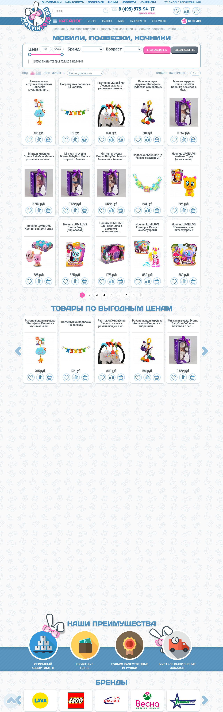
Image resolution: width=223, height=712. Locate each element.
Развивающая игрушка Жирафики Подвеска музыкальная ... (39, 85)
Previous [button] (18, 351)
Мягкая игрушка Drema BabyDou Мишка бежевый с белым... (111, 156)
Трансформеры (138, 21)
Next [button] (205, 351)
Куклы (121, 21)
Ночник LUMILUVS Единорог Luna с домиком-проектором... (111, 227)
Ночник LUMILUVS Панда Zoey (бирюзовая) (75, 227)
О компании (51, 2)
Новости (129, 2)
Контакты (148, 2)
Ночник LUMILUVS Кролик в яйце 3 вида (39, 227)
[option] (40, 349)
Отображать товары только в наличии (58, 61)
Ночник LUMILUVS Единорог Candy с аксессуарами (148, 227)
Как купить (74, 2)
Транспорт (106, 21)
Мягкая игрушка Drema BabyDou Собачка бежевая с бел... (184, 85)
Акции (112, 2)
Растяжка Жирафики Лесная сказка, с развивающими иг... (111, 85)
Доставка (96, 2)
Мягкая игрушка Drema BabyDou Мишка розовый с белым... (39, 156)
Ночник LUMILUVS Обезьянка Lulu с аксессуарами (184, 227)
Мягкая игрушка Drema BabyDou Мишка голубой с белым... (75, 156)
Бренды (91, 21)
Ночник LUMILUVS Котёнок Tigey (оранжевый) (184, 156)
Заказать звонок (147, 13)
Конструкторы (159, 21)
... (119, 295)
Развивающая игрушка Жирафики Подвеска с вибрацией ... (148, 85)
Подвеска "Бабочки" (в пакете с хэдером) (147, 156)
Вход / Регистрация (182, 2)
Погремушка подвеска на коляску (75, 85)
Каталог (67, 21)
